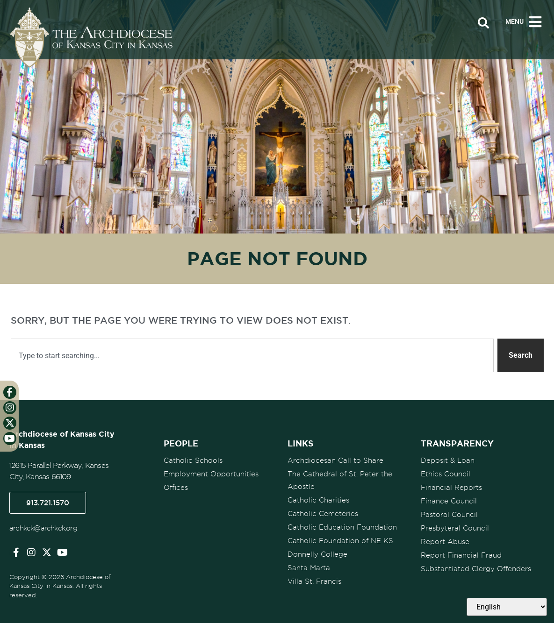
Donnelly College (317, 554)
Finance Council (449, 501)
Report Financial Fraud (461, 555)
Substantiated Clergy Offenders (476, 569)
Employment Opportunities (211, 474)
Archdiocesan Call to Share (335, 460)
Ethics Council (445, 474)
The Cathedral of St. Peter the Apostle (340, 480)
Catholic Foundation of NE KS (340, 541)
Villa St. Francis (314, 581)
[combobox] (252, 355)
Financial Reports (451, 487)
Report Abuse (445, 541)
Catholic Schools (193, 460)
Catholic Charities (318, 500)
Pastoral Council (449, 514)
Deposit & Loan (448, 460)
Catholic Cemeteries (323, 513)
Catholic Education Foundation (342, 527)
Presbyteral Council (455, 528)
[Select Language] (507, 607)
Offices (176, 487)
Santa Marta (309, 568)
